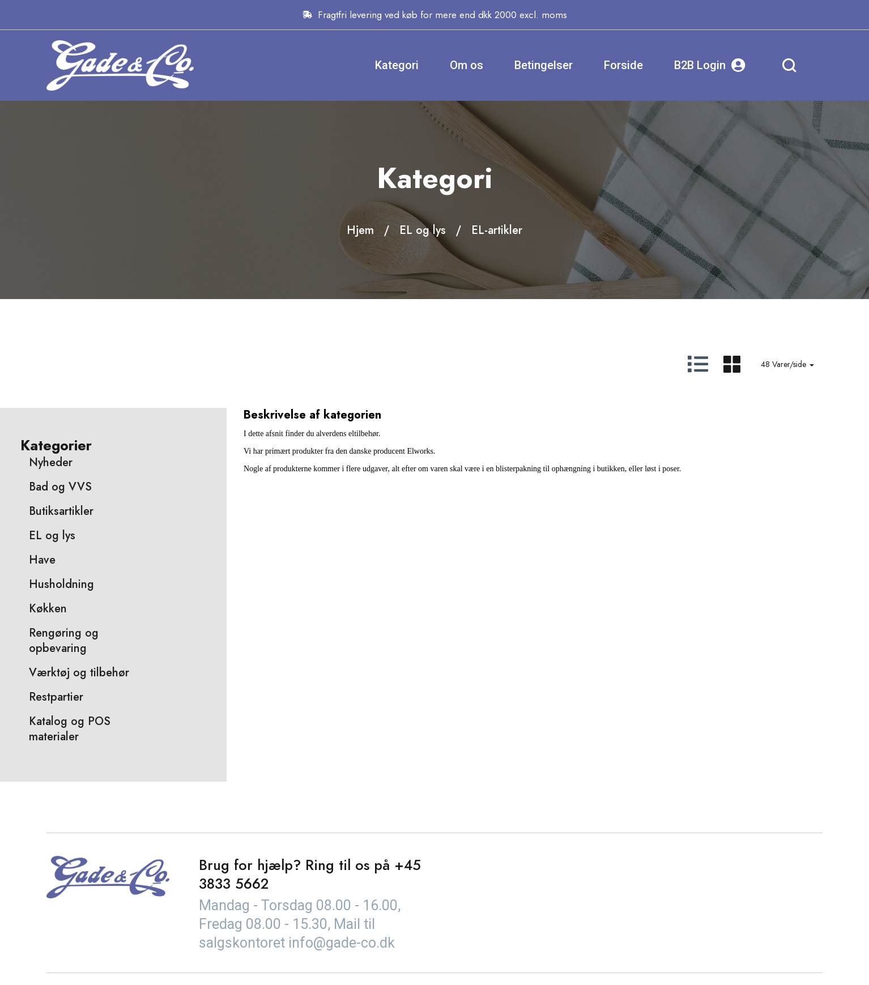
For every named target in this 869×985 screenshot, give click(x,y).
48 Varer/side (787, 364)
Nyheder (51, 462)
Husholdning (61, 584)
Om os (466, 65)
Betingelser (543, 65)
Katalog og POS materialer (69, 729)
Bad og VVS (60, 486)
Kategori (397, 65)
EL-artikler (496, 230)
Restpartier (56, 697)
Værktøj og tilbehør (79, 672)
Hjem (360, 230)
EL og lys (422, 230)
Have (42, 560)
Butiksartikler (61, 511)
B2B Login (710, 65)
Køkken (48, 608)
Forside (623, 65)
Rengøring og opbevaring (64, 640)
